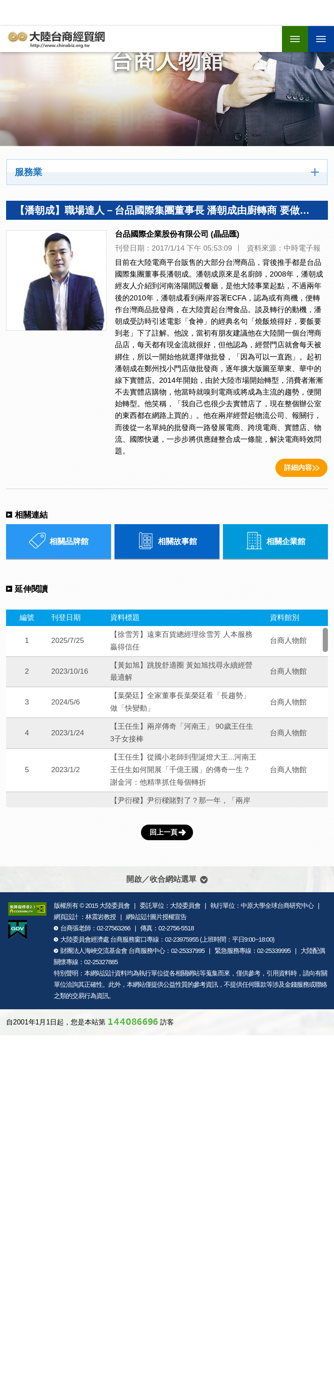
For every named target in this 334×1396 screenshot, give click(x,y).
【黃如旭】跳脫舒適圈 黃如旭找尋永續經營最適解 (181, 671)
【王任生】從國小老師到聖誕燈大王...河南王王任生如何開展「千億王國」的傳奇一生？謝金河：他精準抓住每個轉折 (183, 769)
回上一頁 (163, 832)
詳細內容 (298, 467)
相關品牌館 (58, 540)
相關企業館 (275, 540)
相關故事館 (167, 540)
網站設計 (102, 973)
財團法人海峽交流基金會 (93, 950)
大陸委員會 (114, 905)
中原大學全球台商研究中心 (277, 905)
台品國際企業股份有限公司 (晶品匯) (177, 234)
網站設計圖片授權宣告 (156, 916)
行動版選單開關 (321, 40)
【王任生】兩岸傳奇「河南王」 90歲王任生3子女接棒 (181, 732)
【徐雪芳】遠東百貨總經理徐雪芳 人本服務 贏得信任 (181, 640)
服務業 (28, 172)
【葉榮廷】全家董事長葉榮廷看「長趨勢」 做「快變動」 (180, 701)
